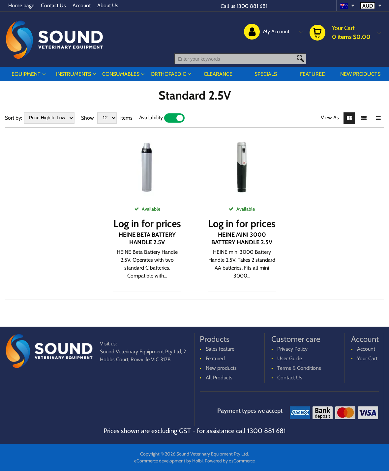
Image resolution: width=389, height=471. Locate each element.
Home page (21, 5)
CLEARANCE (218, 74)
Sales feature (220, 349)
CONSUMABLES (120, 74)
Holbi (197, 461)
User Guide (289, 358)
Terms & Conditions (299, 368)
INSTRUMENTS (73, 74)
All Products (219, 377)
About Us (107, 5)
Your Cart (367, 358)
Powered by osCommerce (230, 461)
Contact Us (53, 5)
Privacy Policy (292, 349)
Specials (265, 74)
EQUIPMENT (26, 74)
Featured (313, 74)
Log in (126, 224)
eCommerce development (159, 461)
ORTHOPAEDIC (168, 74)
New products (360, 74)
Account (82, 5)
